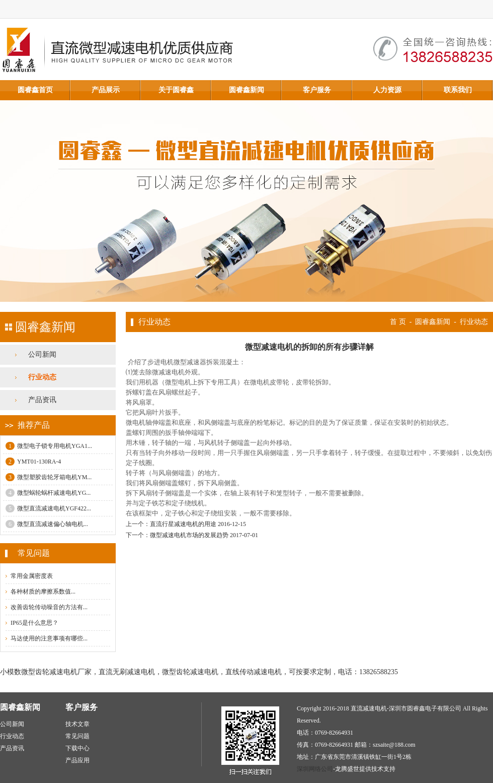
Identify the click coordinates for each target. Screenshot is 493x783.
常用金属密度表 (32, 575)
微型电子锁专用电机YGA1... (49, 445)
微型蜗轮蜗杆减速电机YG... (48, 492)
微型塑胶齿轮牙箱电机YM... (49, 477)
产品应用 (77, 760)
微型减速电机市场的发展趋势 (189, 535)
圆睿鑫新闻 (246, 90)
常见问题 (77, 736)
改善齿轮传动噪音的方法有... (49, 607)
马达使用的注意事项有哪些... (49, 638)
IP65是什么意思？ (34, 622)
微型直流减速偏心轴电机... (47, 524)
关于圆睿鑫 (176, 90)
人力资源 (387, 90)
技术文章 (77, 724)
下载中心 (77, 748)
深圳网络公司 (315, 768)
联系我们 (458, 90)
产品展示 (106, 90)
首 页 (398, 321)
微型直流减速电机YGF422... (48, 508)
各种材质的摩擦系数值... (43, 591)
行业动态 (42, 377)
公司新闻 (42, 354)
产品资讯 (42, 400)
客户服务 (317, 90)
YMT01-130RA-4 (33, 461)
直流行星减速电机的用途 (183, 524)
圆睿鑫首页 (35, 90)
